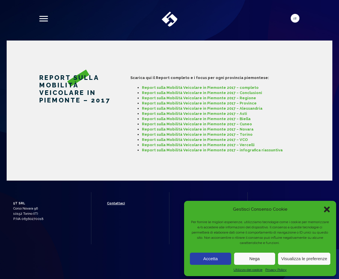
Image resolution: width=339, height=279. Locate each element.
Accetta (210, 258)
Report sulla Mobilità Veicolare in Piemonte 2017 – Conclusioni (202, 93)
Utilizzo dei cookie (248, 270)
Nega (254, 258)
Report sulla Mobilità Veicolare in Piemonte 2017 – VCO (195, 139)
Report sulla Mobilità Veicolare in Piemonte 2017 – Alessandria (202, 108)
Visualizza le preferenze (304, 258)
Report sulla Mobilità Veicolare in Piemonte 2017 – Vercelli (198, 145)
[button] (326, 209)
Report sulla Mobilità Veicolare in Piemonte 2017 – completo (200, 87)
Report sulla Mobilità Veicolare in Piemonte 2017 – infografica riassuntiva (212, 150)
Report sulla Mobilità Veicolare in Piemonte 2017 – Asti (194, 113)
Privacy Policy (276, 270)
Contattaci (116, 203)
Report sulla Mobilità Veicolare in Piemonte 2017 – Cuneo (197, 124)
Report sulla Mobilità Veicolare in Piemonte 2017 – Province (199, 103)
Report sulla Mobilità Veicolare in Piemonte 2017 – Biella (196, 119)
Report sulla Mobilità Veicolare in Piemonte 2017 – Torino (197, 134)
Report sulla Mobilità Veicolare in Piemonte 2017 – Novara (197, 129)
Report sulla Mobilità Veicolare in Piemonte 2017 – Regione (199, 98)
